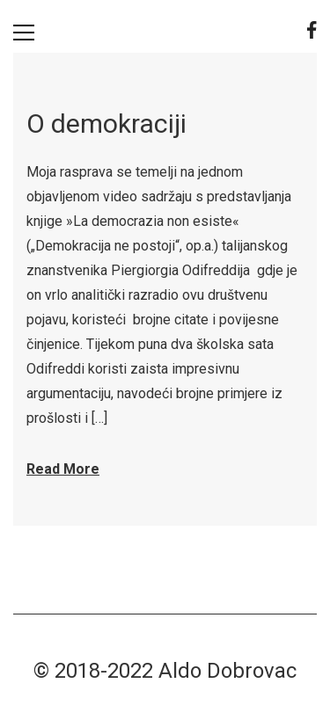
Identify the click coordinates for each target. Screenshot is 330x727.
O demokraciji (106, 123)
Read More (62, 469)
